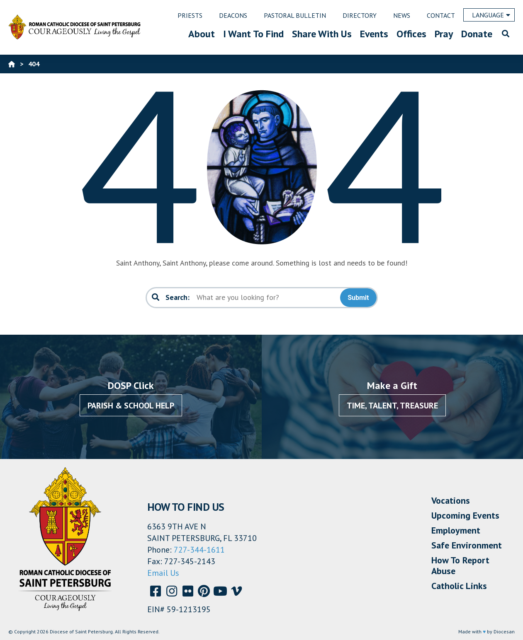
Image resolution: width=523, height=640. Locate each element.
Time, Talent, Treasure (392, 405)
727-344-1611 (199, 549)
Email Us (163, 573)
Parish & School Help (131, 405)
